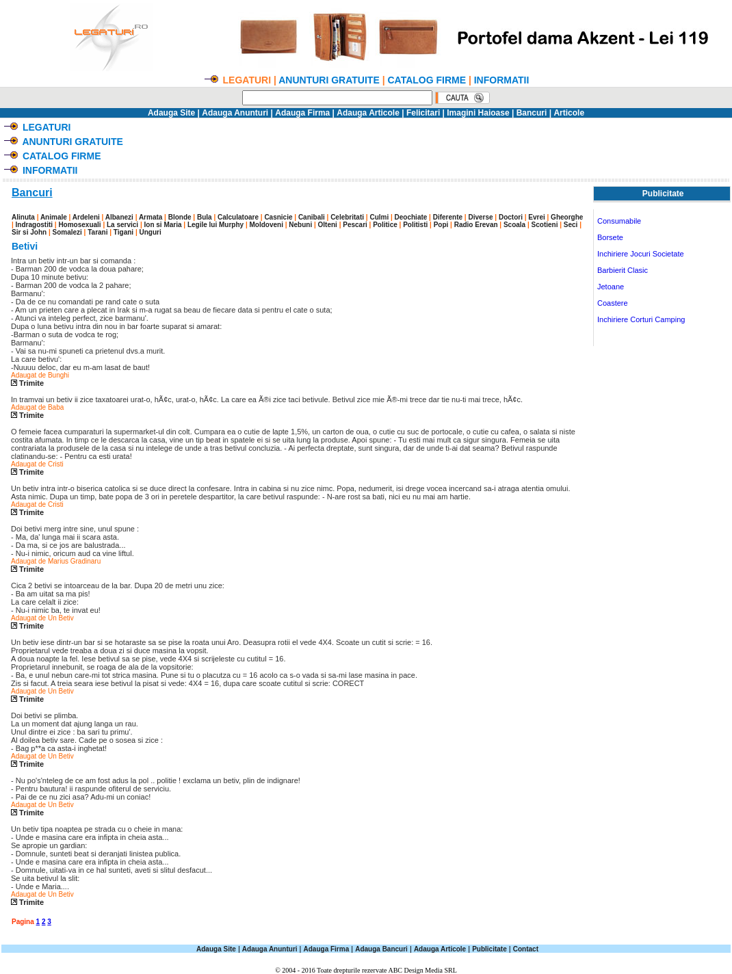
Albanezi (119, 217)
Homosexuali (79, 224)
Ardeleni (86, 217)
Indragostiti (34, 224)
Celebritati (347, 217)
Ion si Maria (163, 224)
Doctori (511, 217)
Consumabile (619, 221)
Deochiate (411, 217)
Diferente (447, 217)
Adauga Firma (302, 113)
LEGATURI (47, 127)
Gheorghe (567, 217)
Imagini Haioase (478, 113)
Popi (441, 224)
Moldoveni (266, 224)
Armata (150, 217)
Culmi (379, 217)
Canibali (311, 217)
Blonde (180, 217)
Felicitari (423, 113)
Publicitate (489, 949)
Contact (525, 949)
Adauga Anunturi (235, 113)
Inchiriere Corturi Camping (641, 319)
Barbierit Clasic (622, 270)
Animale (53, 217)
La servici (122, 224)
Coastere (612, 303)
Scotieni (545, 224)
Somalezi (66, 232)
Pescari (355, 224)
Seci (571, 224)
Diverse (480, 217)
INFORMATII (502, 80)
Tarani (97, 232)
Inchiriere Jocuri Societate (640, 254)
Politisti (415, 224)
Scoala (514, 224)
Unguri (150, 232)
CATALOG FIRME (426, 80)
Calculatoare (238, 217)
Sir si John (29, 232)
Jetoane (610, 286)
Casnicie (278, 217)
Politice (385, 224)
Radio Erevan (476, 224)
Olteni (327, 224)
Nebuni (300, 224)
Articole (568, 113)
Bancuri (532, 113)
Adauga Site (171, 113)
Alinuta (23, 217)
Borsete (610, 237)
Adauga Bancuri (381, 949)
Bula (204, 217)
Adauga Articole (368, 113)
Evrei (536, 217)
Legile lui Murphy (215, 224)
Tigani (123, 232)
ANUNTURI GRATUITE (329, 80)
